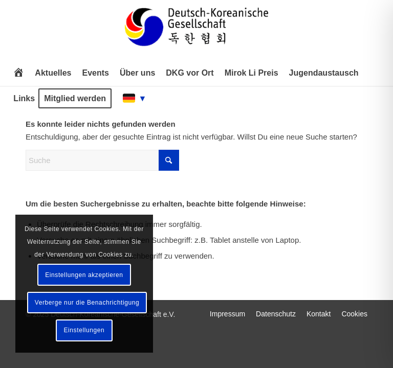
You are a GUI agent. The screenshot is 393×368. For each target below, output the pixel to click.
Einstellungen (83, 330)
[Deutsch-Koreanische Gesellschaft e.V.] (196, 31)
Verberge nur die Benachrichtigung (87, 302)
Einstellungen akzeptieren (84, 275)
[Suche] (102, 160)
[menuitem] (18, 73)
